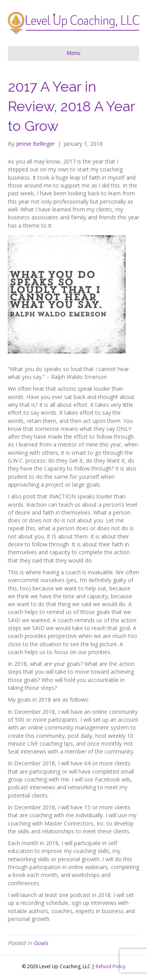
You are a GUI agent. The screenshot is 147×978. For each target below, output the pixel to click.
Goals (41, 943)
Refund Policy (110, 966)
